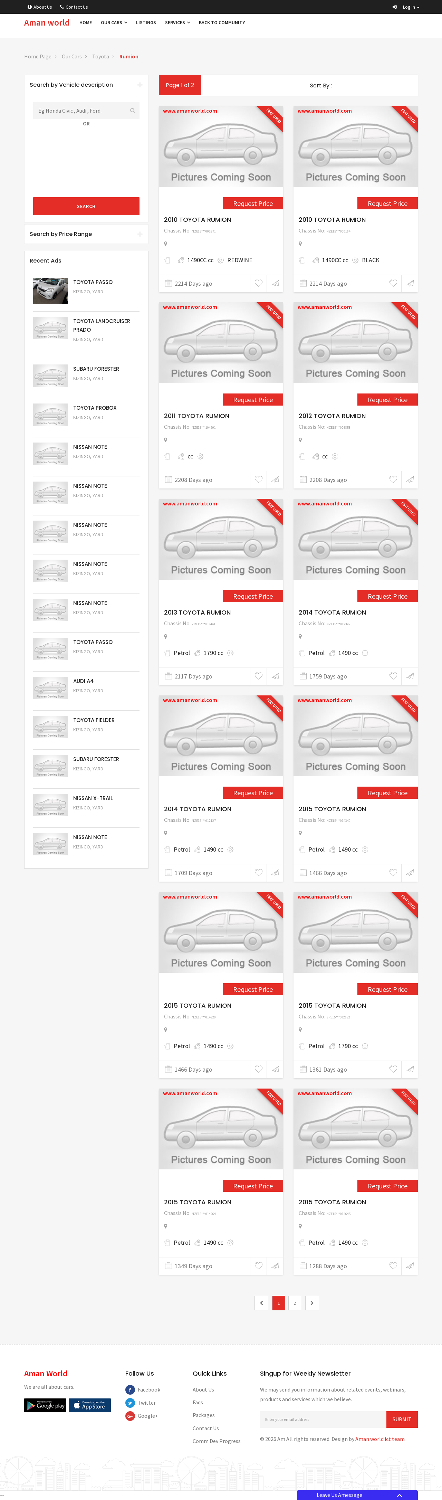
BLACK (370, 260)
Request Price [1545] (253, 203)
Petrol (182, 653)
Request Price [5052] (91, 817)
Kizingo (81, 291)
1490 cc (348, 653)
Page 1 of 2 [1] (180, 85)
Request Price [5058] (91, 583)
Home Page (37, 56)
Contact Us (74, 7)
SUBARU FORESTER (96, 368)
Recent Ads (45, 261)
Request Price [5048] (91, 349)
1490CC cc (200, 260)
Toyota (100, 56)
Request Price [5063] (91, 301)
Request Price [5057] (91, 622)
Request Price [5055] (91, 700)
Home (85, 22)
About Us (40, 7)
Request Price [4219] (387, 989)
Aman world (47, 22)
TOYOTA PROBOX (95, 407)
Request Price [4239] (253, 1185)
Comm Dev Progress (217, 1440)
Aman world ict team (380, 1438)
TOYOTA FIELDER (94, 720)
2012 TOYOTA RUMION (332, 415)
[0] (261, 1303)
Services (177, 22)
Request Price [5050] (91, 856)
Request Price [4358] (387, 1185)
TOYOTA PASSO (93, 282)
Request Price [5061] (91, 466)
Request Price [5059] (91, 544)
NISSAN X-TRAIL (93, 798)
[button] (406, 7)
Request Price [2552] (253, 596)
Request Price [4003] (253, 989)
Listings (146, 22)
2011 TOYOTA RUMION (196, 415)
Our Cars (114, 22)
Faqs (198, 1402)
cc (190, 456)
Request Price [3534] (253, 792)
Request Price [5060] (91, 505)
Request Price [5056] (91, 661)
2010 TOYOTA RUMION (197, 219)
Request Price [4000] (387, 792)
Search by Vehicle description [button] (86, 85)
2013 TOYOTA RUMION (197, 612)
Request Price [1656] (253, 399)
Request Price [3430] (387, 596)
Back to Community (222, 22)
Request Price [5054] (91, 739)
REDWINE (239, 260)
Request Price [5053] (91, 778)
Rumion (128, 56)
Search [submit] (86, 206)
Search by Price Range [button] (86, 234)
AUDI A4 (83, 681)
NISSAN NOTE (90, 446)
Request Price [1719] (387, 399)
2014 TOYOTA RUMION (332, 612)
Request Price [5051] (91, 388)
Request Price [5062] (91, 427)
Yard (98, 291)
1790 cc (213, 653)
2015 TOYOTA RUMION (332, 809)
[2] (312, 1303)
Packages (204, 1415)
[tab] (86, 85)
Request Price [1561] (387, 203)
